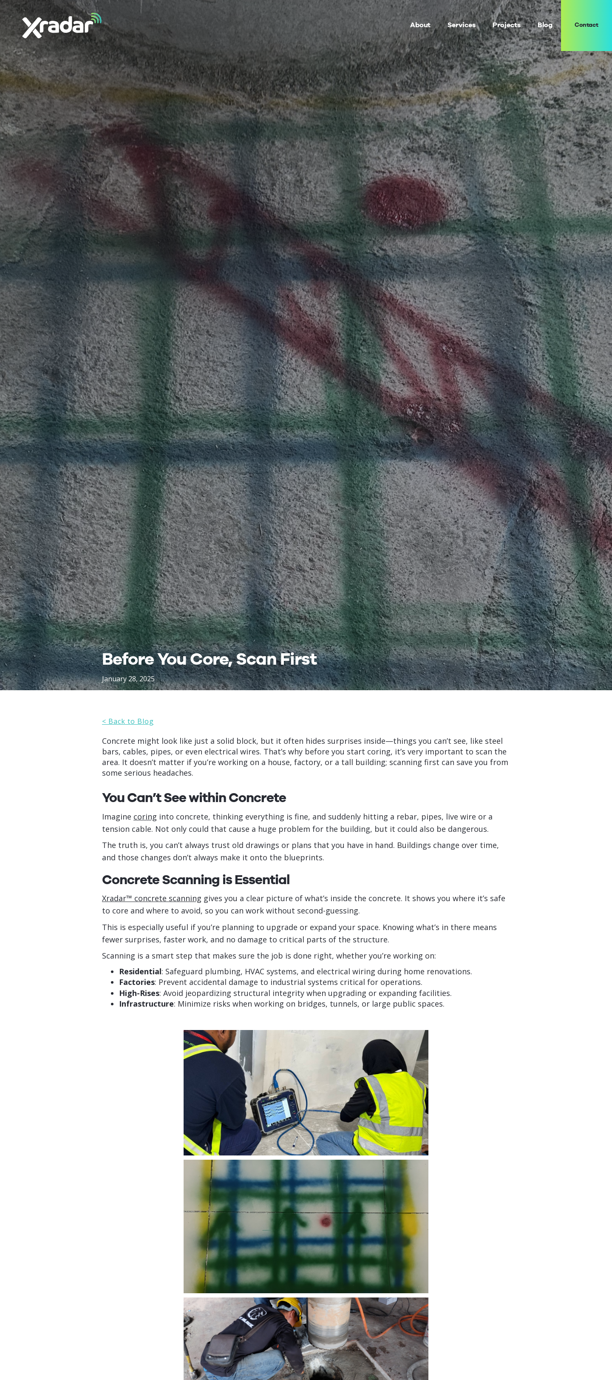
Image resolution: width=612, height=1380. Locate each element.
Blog (545, 25)
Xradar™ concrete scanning (151, 898)
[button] (461, 25)
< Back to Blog (128, 721)
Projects (507, 25)
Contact (587, 25)
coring (145, 816)
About (420, 25)
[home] (62, 25)
